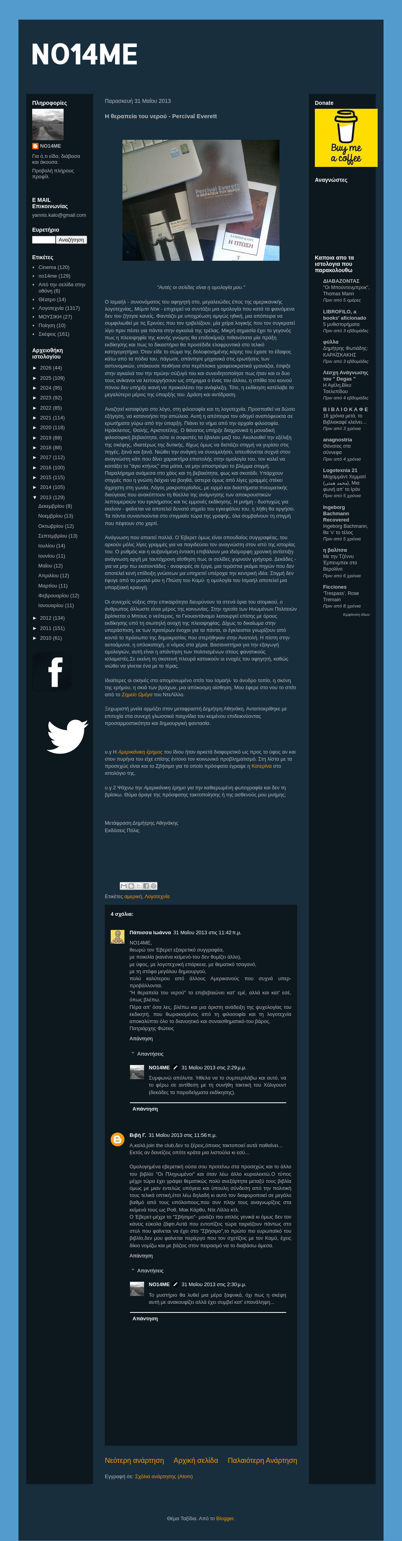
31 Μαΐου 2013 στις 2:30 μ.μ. (213, 1284)
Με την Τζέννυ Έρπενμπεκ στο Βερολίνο (340, 563)
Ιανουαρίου (51, 605)
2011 (46, 628)
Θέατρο (46, 299)
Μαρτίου (48, 586)
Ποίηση (46, 325)
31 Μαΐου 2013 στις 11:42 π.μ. (207, 932)
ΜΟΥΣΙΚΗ (50, 317)
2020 (46, 427)
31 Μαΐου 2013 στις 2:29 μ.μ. (213, 1068)
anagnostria (337, 440)
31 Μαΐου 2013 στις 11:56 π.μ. (183, 1135)
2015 (46, 477)
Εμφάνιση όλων (356, 614)
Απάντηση (141, 1038)
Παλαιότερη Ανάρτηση (262, 1460)
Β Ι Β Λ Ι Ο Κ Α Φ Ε (345, 409)
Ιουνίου (47, 556)
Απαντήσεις (150, 1054)
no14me (47, 276)
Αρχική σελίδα (196, 1460)
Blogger (225, 1518)
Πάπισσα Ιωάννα (150, 932)
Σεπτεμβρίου (53, 536)
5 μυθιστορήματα (341, 324)
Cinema (47, 267)
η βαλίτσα (335, 550)
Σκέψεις (47, 334)
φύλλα (330, 342)
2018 (46, 447)
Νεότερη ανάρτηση (134, 1460)
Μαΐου (46, 566)
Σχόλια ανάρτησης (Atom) (164, 1476)
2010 (46, 638)
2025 (46, 378)
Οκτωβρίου (51, 526)
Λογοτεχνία (157, 896)
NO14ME (83, 53)
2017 (46, 457)
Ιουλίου (47, 546)
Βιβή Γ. (138, 1135)
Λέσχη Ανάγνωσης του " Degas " (345, 376)
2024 (46, 388)
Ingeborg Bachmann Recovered (336, 513)
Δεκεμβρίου (52, 506)
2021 (46, 418)
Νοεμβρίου (51, 516)
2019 (46, 438)
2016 (46, 467)
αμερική (133, 896)
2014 (46, 487)
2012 (46, 618)
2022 (46, 408)
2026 (46, 368)
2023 (46, 398)
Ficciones (335, 587)
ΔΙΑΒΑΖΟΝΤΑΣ (341, 281)
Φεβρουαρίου (54, 595)
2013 (46, 497)
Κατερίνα (262, 766)
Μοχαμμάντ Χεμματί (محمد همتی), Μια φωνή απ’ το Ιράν (344, 483)
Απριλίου (49, 575)
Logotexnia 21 (340, 470)
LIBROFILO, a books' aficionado (344, 315)
